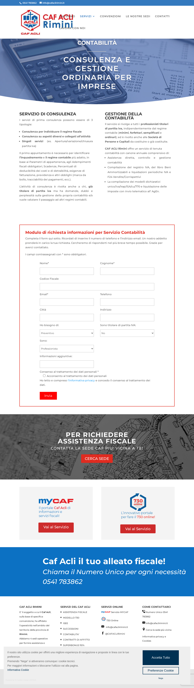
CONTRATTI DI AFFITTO (76, 639)
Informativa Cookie (18, 669)
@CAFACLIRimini (115, 633)
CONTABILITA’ (71, 634)
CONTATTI (162, 16)
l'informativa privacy (81, 380)
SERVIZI (85, 16)
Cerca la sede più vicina (158, 629)
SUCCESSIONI (71, 628)
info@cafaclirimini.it (117, 627)
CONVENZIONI (110, 16)
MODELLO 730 (71, 617)
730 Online (112, 620)
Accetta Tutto (161, 657)
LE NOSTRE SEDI (138, 16)
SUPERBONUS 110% (73, 645)
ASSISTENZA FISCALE (75, 612)
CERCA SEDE (97, 458)
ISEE (65, 623)
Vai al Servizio (56, 527)
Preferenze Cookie (161, 670)
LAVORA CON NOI (72, 28)
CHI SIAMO (67, 16)
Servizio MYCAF (119, 612)
